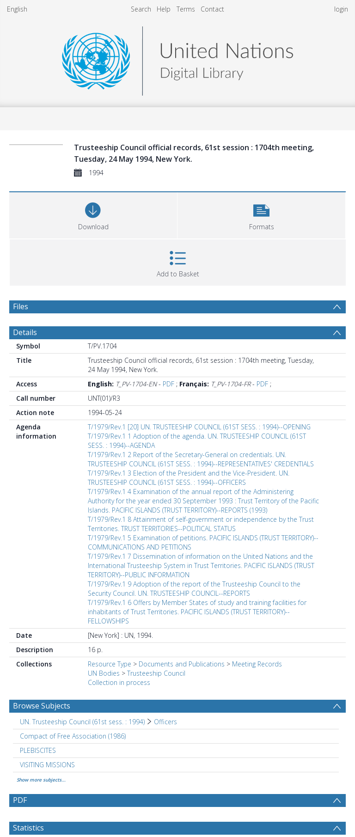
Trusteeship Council (156, 673)
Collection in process (119, 682)
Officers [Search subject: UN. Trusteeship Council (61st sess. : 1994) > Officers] (165, 721)
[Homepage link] (177, 58)
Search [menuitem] (141, 9)
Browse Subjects (41, 706)
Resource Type (109, 664)
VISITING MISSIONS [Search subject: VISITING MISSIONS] (47, 764)
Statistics (28, 828)
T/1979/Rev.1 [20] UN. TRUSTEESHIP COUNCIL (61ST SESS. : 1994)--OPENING (199, 426)
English (17, 9)
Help (164, 9)
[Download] (93, 214)
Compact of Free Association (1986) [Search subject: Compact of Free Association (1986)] (73, 736)
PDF (168, 383)
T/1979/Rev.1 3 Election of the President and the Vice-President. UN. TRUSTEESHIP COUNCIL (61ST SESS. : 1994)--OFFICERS (188, 478)
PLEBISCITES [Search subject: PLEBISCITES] (38, 750)
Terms (186, 9)
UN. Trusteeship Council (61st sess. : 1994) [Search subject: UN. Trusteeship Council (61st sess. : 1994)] (82, 721)
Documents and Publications (182, 664)
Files (20, 306)
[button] (261, 214)
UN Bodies (104, 673)
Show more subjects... (41, 779)
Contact (212, 9)
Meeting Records (257, 664)
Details (25, 332)
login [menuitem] (341, 9)
